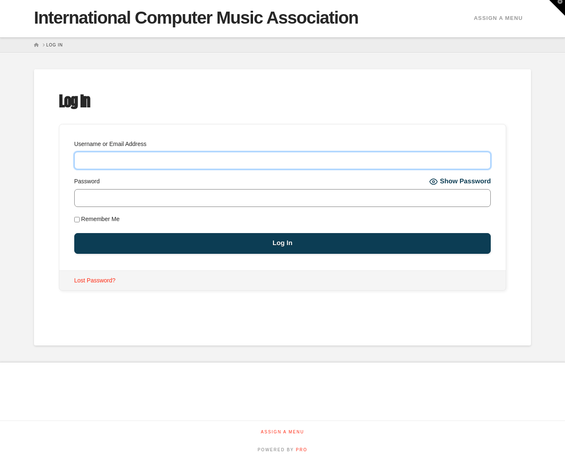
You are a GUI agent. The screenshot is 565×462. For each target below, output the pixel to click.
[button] (557, 8)
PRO (301, 449)
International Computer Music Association (196, 18)
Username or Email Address (110, 144)
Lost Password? (95, 280)
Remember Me (96, 219)
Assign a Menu (498, 18)
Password (87, 181)
